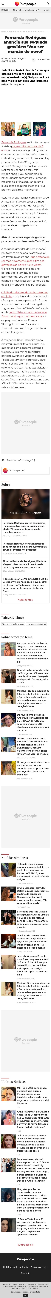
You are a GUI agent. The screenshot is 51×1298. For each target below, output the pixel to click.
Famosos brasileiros (36, 624)
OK (25, 1295)
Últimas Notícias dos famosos (20, 31)
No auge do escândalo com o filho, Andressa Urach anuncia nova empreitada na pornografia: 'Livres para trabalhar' (33, 768)
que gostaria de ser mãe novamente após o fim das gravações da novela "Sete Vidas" (25, 261)
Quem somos (38, 1267)
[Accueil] (25, 4)
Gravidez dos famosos (13, 624)
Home (3, 31)
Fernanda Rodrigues (13, 142)
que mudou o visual (30, 316)
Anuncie (25, 1273)
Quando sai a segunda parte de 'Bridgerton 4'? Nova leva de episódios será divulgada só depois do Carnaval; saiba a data (33, 676)
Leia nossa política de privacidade (25, 1292)
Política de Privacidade (15, 1267)
